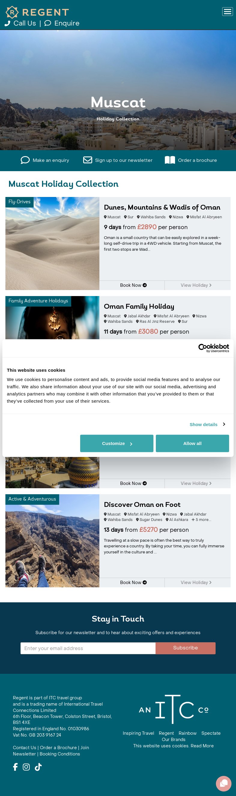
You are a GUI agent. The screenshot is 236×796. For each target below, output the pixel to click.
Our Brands (174, 740)
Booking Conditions (60, 754)
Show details (204, 424)
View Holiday (196, 285)
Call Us (21, 23)
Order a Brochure (58, 748)
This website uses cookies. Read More (173, 746)
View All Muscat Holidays (118, 142)
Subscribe (185, 648)
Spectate (211, 733)
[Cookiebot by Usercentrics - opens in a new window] (203, 348)
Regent (166, 733)
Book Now (133, 285)
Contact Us (24, 748)
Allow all (192, 443)
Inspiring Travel (138, 733)
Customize (117, 443)
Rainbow (188, 733)
